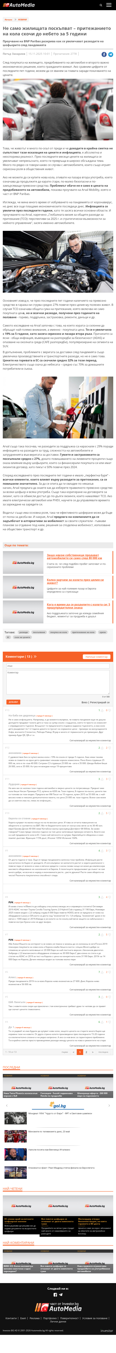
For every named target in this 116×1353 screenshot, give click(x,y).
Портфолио (50, 1318)
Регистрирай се (100, 702)
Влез (84, 702)
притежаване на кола (83, 632)
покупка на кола (58, 632)
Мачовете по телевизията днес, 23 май (37, 1136)
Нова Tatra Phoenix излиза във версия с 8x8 (21, 1094)
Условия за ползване (94, 1318)
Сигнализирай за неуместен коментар (90, 740)
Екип (23, 1318)
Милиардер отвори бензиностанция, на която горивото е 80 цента (92, 1221)
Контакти (11, 1318)
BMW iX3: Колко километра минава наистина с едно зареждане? (18, 1269)
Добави (13, 702)
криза (103, 632)
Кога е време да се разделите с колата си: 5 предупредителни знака (78, 606)
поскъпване (39, 632)
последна (103, 1051)
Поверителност (69, 1318)
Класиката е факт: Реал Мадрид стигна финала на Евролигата (49, 1172)
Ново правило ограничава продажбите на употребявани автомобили (93, 1269)
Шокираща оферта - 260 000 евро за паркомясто (92, 1094)
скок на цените (22, 637)
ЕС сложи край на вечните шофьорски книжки (19, 1220)
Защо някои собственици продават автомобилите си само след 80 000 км (74, 556)
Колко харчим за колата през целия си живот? (75, 581)
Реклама (35, 1318)
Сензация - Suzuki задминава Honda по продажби (56, 1094)
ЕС (8, 637)
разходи (23, 632)
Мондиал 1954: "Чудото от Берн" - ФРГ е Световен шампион (48, 1118)
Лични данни (58, 1321)
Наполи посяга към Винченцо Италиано (37, 1154)
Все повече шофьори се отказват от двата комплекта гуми (57, 1221)
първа (65, 1051)
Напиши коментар (97, 656)
